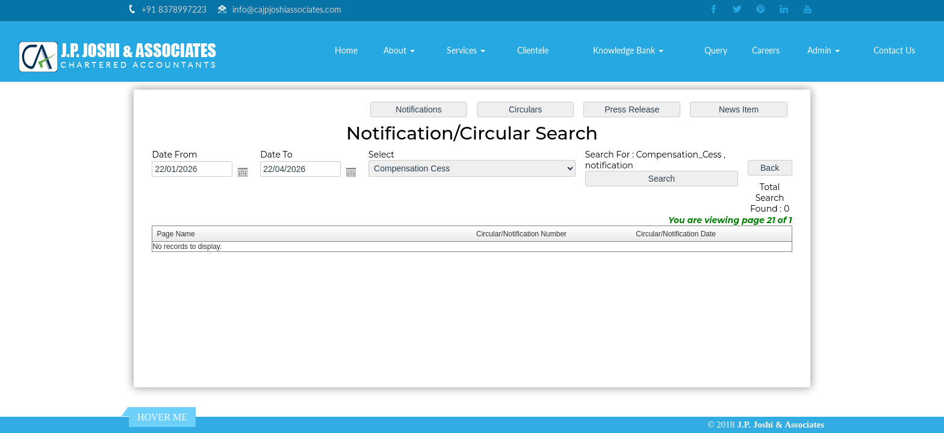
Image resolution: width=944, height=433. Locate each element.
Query (715, 50)
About (399, 50)
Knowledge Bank (628, 50)
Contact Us (894, 50)
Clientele (532, 50)
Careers (766, 50)
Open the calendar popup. (249, 173)
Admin (823, 50)
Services (466, 50)
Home (346, 50)
